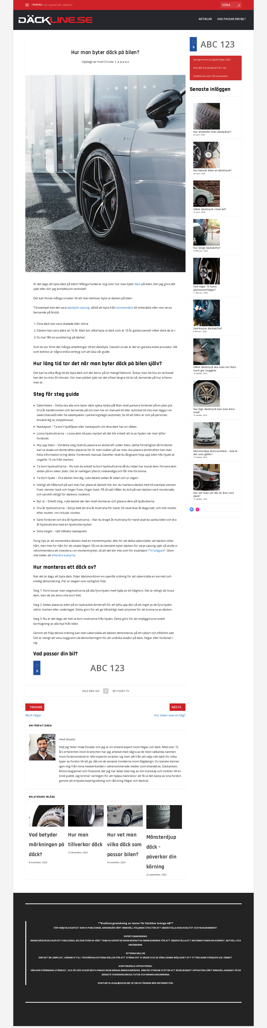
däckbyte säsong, (78, 309)
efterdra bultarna (63, 557)
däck (138, 286)
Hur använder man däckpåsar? (212, 133)
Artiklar (205, 21)
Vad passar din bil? (231, 21)
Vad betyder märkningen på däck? (46, 846)
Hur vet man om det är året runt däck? (213, 496)
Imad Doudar (105, 64)
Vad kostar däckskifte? (207, 330)
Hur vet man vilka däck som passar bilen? (124, 846)
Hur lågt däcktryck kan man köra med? (214, 412)
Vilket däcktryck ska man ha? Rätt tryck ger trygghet (214, 370)
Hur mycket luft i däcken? (58, 5)
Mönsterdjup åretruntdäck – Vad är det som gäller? (215, 454)
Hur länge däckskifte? (206, 249)
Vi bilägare (157, 552)
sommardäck (124, 309)
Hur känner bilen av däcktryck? (212, 172)
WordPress (78, 1024)
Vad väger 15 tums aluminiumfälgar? (205, 290)
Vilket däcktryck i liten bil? (209, 211)
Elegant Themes (49, 1024)
